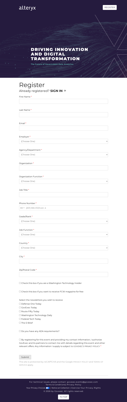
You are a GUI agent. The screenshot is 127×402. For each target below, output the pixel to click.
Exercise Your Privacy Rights (86, 388)
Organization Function (31, 176)
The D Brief (26, 323)
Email (22, 123)
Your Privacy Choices (38, 388)
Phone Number (27, 203)
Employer (24, 136)
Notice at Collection (60, 388)
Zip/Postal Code (28, 270)
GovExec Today (28, 307)
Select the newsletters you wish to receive (41, 300)
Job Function (26, 230)
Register (109, 7)
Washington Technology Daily (35, 315)
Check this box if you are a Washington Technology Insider (50, 283)
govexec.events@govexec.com (82, 382)
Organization (26, 163)
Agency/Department (30, 150)
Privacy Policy (81, 362)
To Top (63, 397)
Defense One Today (30, 304)
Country (24, 243)
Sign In (58, 91)
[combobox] (22, 208)
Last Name (25, 110)
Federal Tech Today (30, 319)
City (21, 256)
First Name (25, 97)
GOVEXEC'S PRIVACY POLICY (86, 346)
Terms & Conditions (55, 384)
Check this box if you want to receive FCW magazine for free (51, 291)
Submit (25, 357)
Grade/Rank (25, 216)
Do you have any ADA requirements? (39, 331)
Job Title (24, 190)
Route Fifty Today (29, 311)
